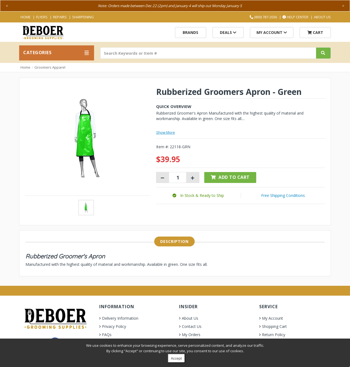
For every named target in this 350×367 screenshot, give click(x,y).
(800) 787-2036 (263, 16)
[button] (198, 195)
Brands (190, 32)
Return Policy (273, 334)
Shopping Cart (274, 326)
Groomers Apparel (49, 67)
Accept (176, 358)
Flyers (42, 16)
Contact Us (192, 326)
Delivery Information (120, 318)
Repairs (60, 16)
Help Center (295, 16)
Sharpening (83, 16)
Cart (315, 32)
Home (26, 16)
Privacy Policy (114, 326)
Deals (228, 32)
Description (174, 241)
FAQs (107, 334)
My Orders (191, 334)
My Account (271, 32)
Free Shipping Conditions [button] (283, 195)
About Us (322, 16)
